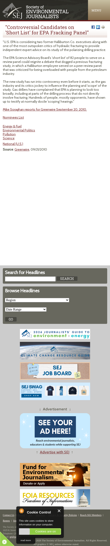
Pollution (9, 134)
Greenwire (22, 149)
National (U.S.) (13, 144)
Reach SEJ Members (91, 514)
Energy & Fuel (12, 126)
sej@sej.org (15, 536)
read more (26, 540)
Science (9, 138)
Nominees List (13, 117)
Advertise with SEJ (54, 452)
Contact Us (8, 514)
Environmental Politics (19, 130)
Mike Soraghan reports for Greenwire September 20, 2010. (45, 109)
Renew (6, 520)
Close (59, 510)
